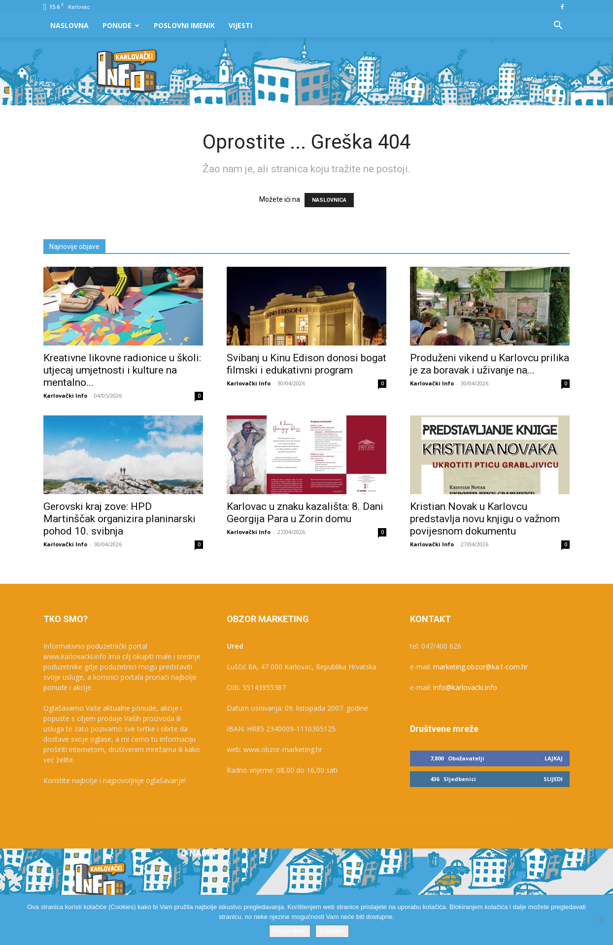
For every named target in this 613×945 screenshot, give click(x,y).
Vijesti (240, 25)
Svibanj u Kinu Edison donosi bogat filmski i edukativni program (306, 364)
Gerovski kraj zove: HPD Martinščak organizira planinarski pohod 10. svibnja (119, 519)
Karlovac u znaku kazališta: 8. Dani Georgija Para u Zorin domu (305, 513)
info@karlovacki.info (465, 687)
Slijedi (553, 779)
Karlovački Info (65, 395)
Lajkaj (554, 758)
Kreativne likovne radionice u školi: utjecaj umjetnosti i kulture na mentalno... (122, 370)
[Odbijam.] (601, 920)
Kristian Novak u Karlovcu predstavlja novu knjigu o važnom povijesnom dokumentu (485, 519)
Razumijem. (290, 931)
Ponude (120, 25)
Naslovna (69, 25)
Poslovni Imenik (184, 25)
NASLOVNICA (329, 200)
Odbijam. (332, 931)
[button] (558, 26)
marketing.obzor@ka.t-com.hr (480, 666)
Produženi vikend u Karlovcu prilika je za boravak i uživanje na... (489, 364)
